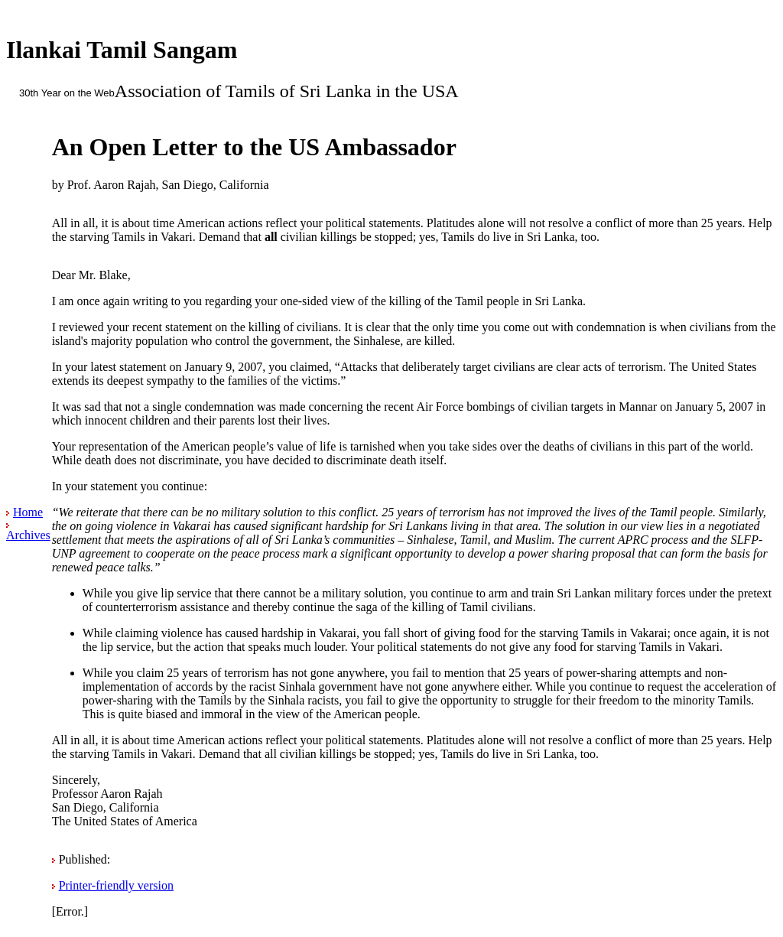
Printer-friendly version (116, 885)
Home (28, 512)
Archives (28, 535)
